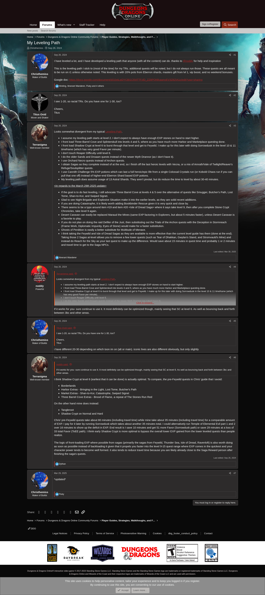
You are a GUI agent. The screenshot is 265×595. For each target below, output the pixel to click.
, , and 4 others (81, 86)
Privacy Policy (81, 533)
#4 (235, 267)
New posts (32, 30)
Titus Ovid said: (64, 328)
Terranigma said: (65, 273)
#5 (235, 321)
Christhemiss (36, 48)
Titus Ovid (39, 114)
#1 (235, 55)
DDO (32, 528)
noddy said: (62, 364)
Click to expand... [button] (145, 302)
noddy (40, 285)
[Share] (230, 55)
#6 (235, 357)
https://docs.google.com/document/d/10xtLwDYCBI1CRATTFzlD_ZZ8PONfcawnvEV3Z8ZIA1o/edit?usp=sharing (135, 79)
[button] (73, 24)
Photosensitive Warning (133, 533)
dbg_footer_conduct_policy (183, 533)
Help (102, 24)
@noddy (188, 60)
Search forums (48, 30)
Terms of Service (105, 533)
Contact (208, 533)
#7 (235, 473)
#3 (235, 125)
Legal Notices (60, 533)
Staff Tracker (86, 24)
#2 (235, 95)
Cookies (157, 533)
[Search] (230, 24)
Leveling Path (113, 131)
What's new (64, 24)
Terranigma (40, 144)
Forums (47, 24)
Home (33, 24)
